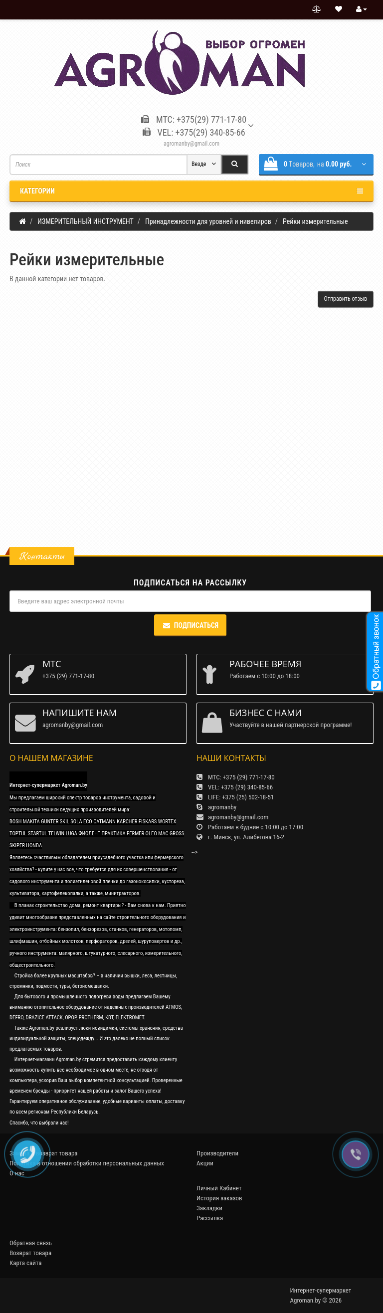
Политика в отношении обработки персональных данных (86, 1163)
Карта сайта (25, 1263)
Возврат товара (30, 1253)
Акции (204, 1163)
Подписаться (190, 625)
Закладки (209, 1208)
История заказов (219, 1198)
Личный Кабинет (218, 1188)
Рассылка (209, 1218)
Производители (217, 1153)
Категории (191, 191)
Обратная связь (30, 1243)
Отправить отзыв (345, 298)
